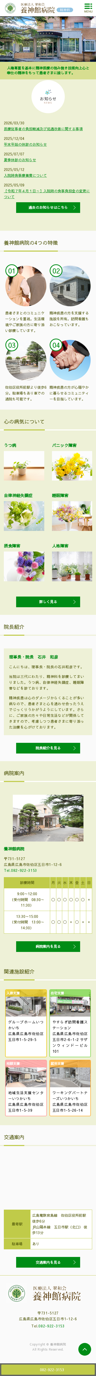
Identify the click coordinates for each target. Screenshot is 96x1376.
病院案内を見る (48, 946)
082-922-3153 (51, 1325)
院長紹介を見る (48, 747)
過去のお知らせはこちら (48, 207)
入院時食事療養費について (25, 175)
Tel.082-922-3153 (20, 870)
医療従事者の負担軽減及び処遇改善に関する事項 (43, 128)
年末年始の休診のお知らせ (25, 144)
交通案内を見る (48, 1262)
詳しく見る (48, 601)
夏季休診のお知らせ (20, 159)
